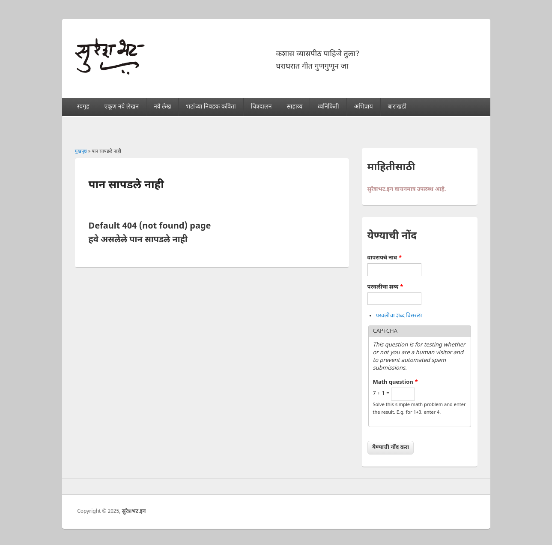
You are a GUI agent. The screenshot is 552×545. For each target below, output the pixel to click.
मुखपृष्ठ (81, 151)
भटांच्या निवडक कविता (211, 107)
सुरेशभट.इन (134, 511)
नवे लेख (162, 107)
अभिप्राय (363, 107)
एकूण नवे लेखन (121, 107)
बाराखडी (397, 107)
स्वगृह (83, 107)
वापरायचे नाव (384, 258)
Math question (395, 382)
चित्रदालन (261, 107)
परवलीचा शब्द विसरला (399, 315)
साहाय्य (294, 107)
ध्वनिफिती (328, 107)
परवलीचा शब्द (385, 287)
